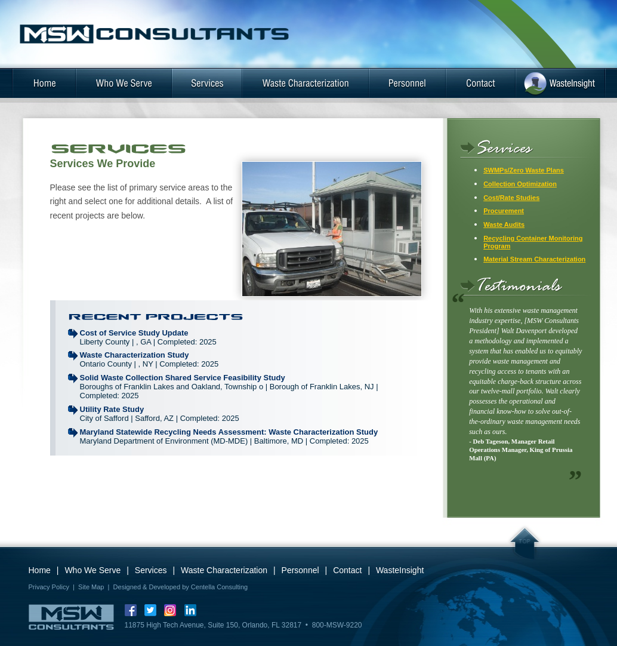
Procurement (503, 210)
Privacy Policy (49, 586)
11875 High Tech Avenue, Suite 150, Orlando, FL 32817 (213, 625)
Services (151, 570)
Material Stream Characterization (534, 259)
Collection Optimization (520, 183)
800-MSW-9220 (337, 625)
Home (40, 570)
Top (525, 544)
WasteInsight (400, 570)
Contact (347, 570)
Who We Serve (92, 570)
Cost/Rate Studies (511, 197)
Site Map (91, 586)
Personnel (300, 570)
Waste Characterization (224, 570)
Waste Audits (504, 224)
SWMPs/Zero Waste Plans (523, 170)
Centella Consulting (219, 586)
